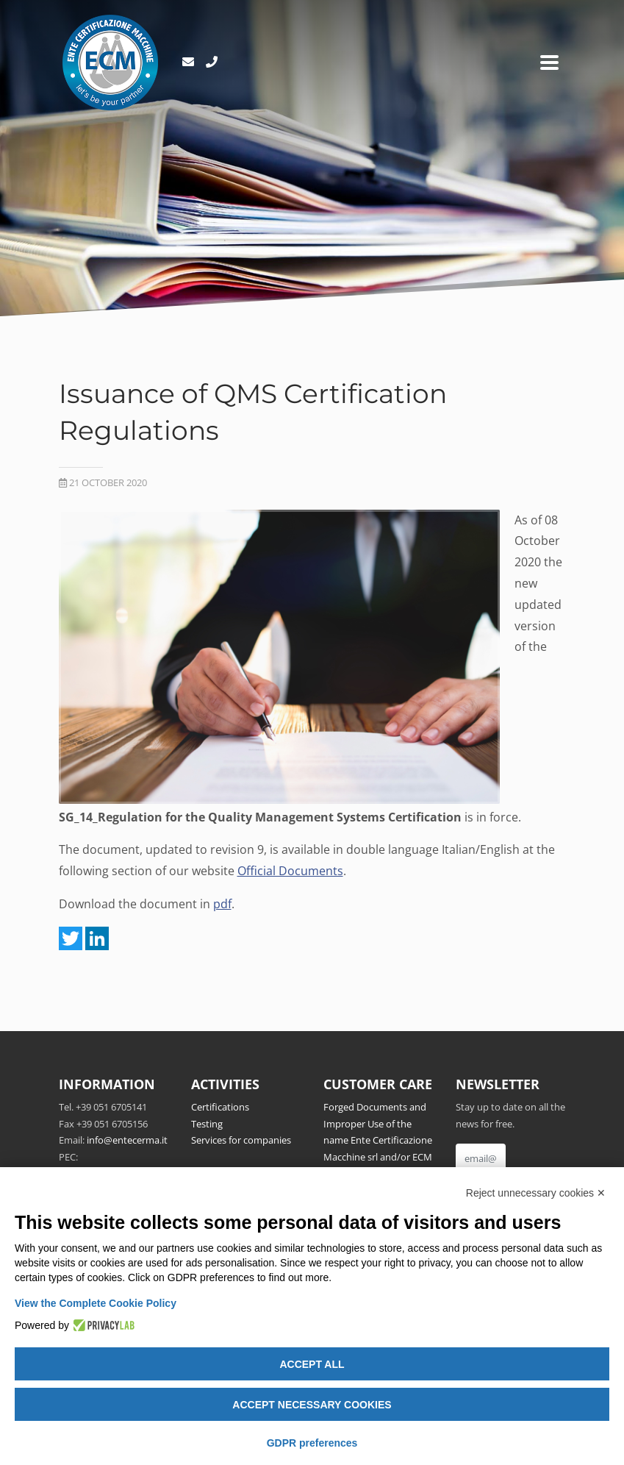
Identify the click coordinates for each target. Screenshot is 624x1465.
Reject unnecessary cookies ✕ (536, 1193)
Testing (207, 1123)
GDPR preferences (312, 1443)
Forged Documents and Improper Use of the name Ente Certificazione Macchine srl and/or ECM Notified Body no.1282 (377, 1140)
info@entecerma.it (127, 1140)
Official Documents (290, 871)
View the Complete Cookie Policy (95, 1303)
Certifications (220, 1106)
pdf (222, 904)
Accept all (311, 1364)
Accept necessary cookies (311, 1405)
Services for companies (241, 1140)
